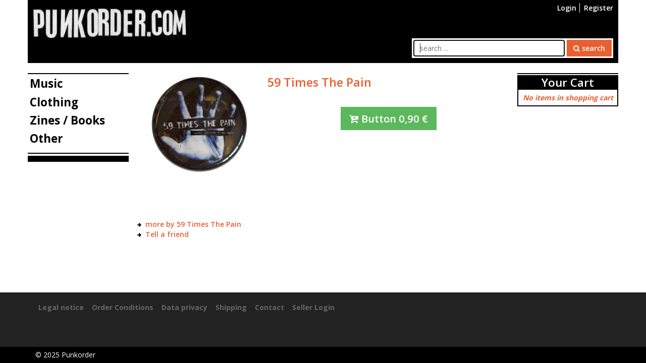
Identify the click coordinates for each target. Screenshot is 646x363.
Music (46, 83)
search (589, 48)
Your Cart (568, 82)
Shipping (231, 307)
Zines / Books (67, 120)
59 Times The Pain (319, 82)
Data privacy (184, 307)
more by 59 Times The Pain (193, 224)
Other (46, 138)
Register (598, 8)
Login (566, 8)
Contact (269, 307)
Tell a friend (167, 234)
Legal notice (61, 307)
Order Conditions (122, 307)
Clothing (54, 102)
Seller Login (313, 307)
